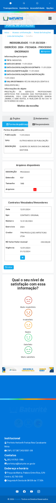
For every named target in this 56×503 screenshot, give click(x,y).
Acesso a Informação (21, 32)
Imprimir (45, 51)
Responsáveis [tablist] (40, 124)
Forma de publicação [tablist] (17, 124)
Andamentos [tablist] (40, 118)
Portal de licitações (42, 32)
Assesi (17, 499)
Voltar (8, 267)
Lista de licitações (15, 36)
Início (6, 32)
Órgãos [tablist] (15, 118)
